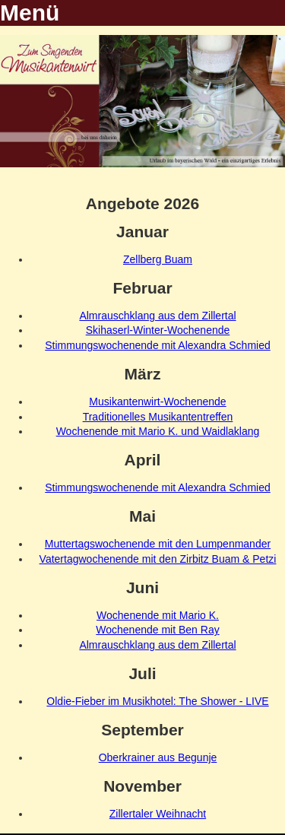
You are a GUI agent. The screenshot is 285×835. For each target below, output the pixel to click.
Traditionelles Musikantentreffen (158, 417)
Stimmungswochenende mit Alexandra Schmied (158, 345)
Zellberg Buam (157, 259)
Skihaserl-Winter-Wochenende (158, 330)
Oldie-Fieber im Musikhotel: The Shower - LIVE (157, 701)
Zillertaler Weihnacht (157, 814)
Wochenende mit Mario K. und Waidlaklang (158, 431)
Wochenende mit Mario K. (158, 615)
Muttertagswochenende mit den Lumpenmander (158, 544)
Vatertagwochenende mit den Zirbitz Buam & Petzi (158, 559)
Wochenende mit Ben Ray (157, 630)
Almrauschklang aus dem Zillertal (157, 316)
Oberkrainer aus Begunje (158, 757)
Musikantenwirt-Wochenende (157, 401)
